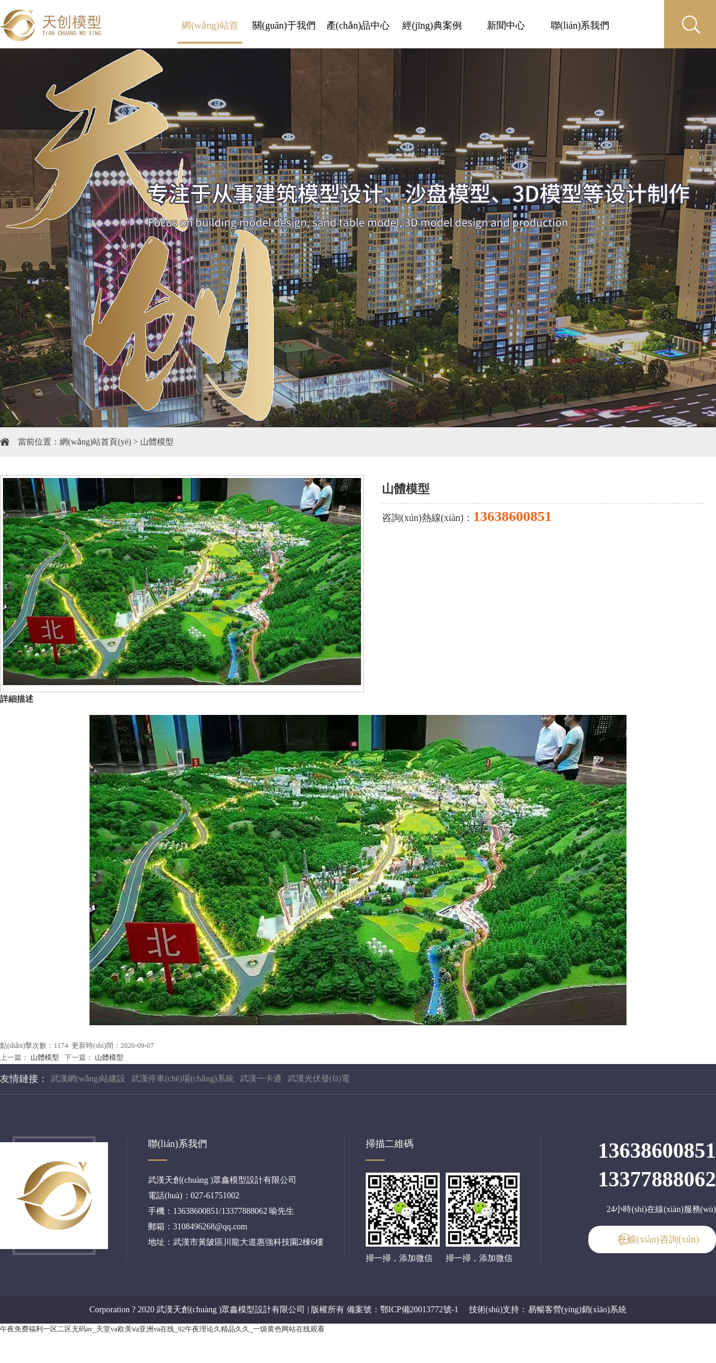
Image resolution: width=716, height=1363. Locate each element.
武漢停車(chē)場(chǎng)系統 (182, 1078)
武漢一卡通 (261, 1078)
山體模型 (157, 441)
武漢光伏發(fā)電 (319, 1078)
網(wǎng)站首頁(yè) (95, 441)
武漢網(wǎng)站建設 (88, 1078)
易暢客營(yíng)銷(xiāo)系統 (577, 1309)
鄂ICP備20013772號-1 (419, 1309)
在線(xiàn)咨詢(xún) (658, 1239)
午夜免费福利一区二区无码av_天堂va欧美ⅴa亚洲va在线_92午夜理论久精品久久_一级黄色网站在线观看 (162, 1329)
